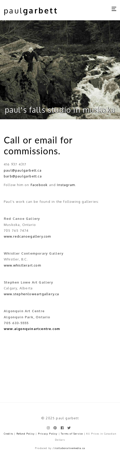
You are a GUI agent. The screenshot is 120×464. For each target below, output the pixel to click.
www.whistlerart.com (22, 265)
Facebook (39, 185)
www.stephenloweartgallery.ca (31, 294)
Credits (8, 433)
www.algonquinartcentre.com (32, 329)
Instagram (66, 185)
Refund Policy (25, 433)
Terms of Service (72, 433)
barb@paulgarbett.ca (23, 176)
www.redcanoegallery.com (27, 236)
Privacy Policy (48, 433)
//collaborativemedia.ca (69, 448)
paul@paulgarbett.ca (23, 170)
